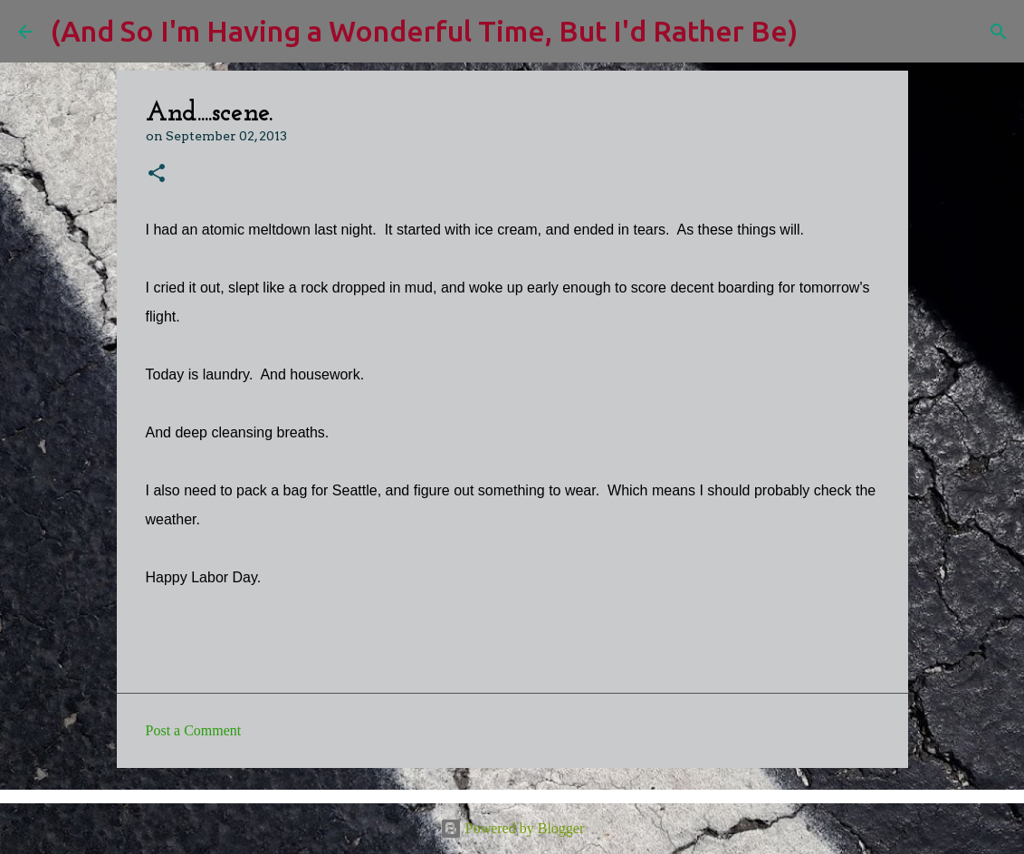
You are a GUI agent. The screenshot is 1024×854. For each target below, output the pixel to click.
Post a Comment (194, 730)
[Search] (823, 31)
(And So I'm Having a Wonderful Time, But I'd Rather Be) (424, 30)
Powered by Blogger (512, 828)
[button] (156, 174)
